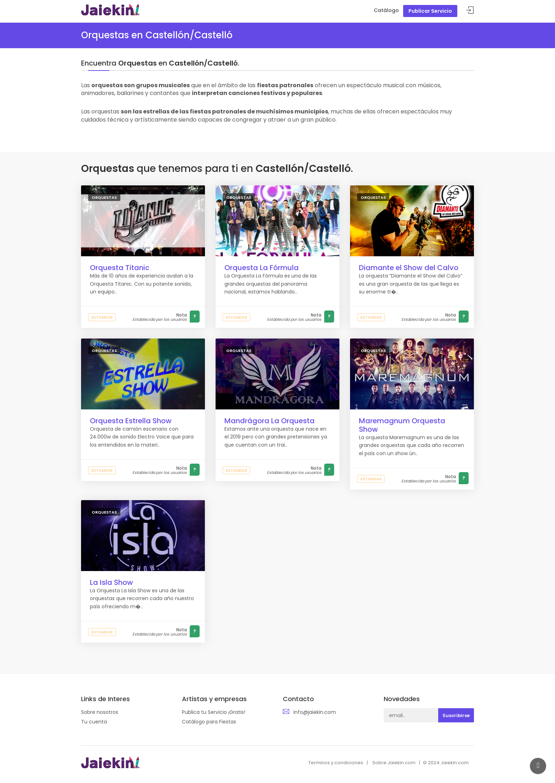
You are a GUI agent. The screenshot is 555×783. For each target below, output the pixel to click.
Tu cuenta (94, 721)
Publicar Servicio (430, 11)
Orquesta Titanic (119, 268)
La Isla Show (111, 582)
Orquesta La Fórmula (261, 268)
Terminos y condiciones (335, 762)
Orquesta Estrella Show (131, 421)
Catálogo (386, 10)
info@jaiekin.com (314, 712)
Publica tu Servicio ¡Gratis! (213, 712)
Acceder (470, 10)
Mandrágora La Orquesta (269, 421)
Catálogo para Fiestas (209, 721)
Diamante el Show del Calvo (408, 268)
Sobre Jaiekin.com (394, 762)
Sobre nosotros (99, 712)
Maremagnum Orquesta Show (402, 425)
